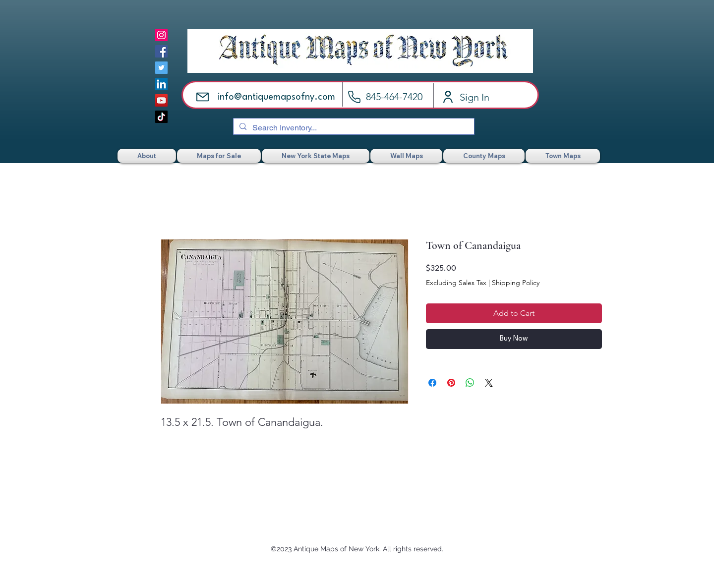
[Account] (448, 97)
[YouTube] (161, 100)
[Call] (354, 97)
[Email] (202, 97)
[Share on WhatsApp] (470, 383)
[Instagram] (161, 35)
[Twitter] (161, 67)
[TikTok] (161, 117)
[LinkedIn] (161, 84)
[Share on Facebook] (432, 383)
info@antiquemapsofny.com (276, 97)
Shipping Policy (515, 282)
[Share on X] (489, 383)
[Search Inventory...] (352, 127)
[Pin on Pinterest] (451, 383)
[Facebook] (161, 51)
